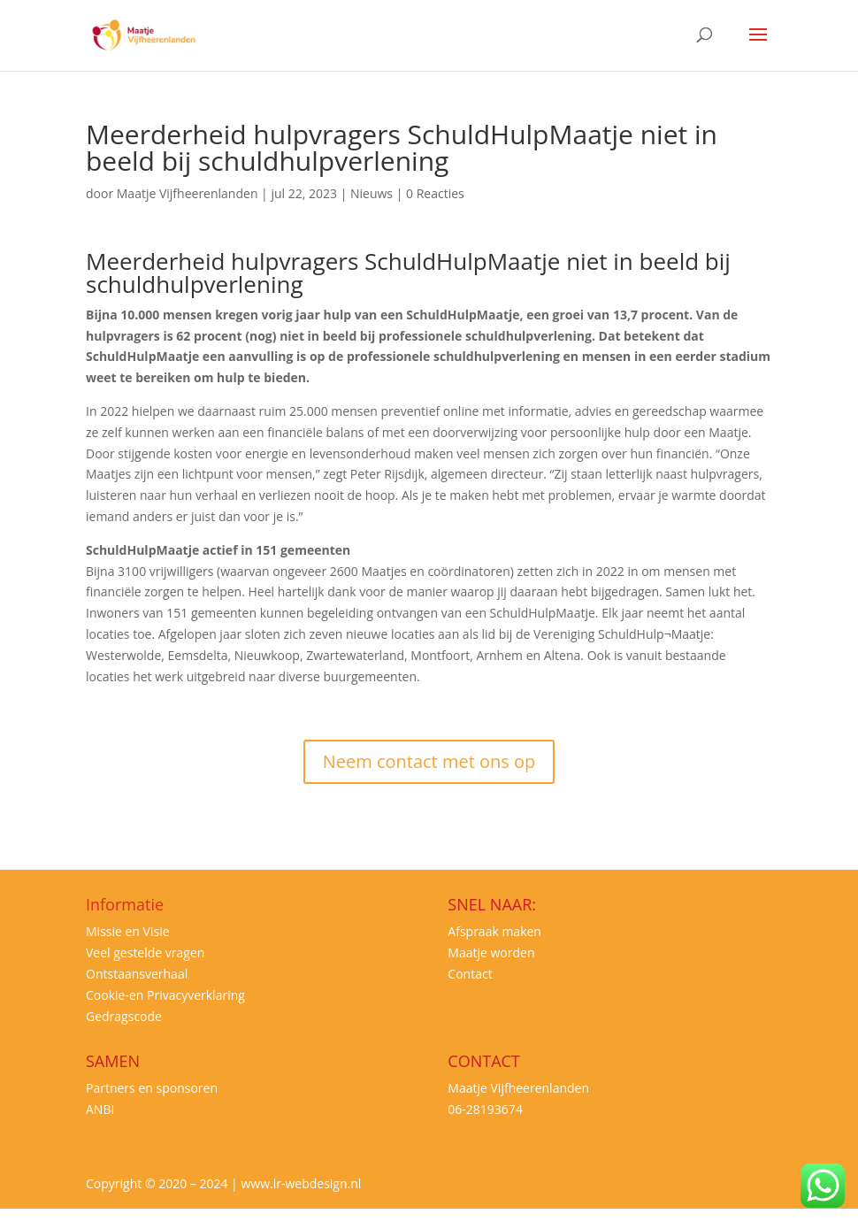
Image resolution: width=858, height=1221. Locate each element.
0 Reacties (435, 193)
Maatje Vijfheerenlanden (187, 193)
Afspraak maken (494, 931)
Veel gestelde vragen (145, 952)
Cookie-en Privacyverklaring (165, 995)
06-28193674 (485, 1109)
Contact (470, 973)
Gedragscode (124, 1016)
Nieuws (371, 193)
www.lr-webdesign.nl (301, 1183)
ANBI (100, 1109)
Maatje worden (491, 952)
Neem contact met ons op (429, 761)
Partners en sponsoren (152, 1087)
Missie (104, 931)
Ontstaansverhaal (137, 973)
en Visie (146, 931)
